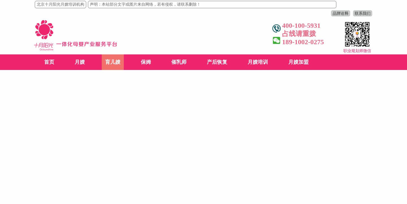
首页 (49, 62)
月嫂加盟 (298, 62)
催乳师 (179, 62)
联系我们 (363, 13)
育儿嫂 (112, 62)
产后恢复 (217, 62)
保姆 (146, 62)
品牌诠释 (340, 13)
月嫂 (80, 62)
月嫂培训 (258, 62)
